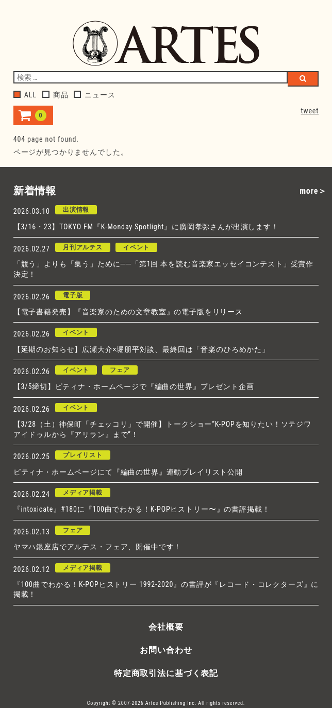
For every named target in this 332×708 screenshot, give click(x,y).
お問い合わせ (166, 650)
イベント (136, 247)
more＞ (313, 191)
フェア (120, 370)
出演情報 (76, 209)
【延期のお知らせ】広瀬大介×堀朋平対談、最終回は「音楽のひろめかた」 (141, 349)
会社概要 (165, 627)
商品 (55, 95)
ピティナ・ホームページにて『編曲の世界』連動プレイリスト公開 (128, 472)
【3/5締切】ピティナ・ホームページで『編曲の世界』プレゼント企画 (133, 386)
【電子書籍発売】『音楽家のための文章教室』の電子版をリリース (128, 312)
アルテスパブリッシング (166, 43)
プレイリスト (83, 455)
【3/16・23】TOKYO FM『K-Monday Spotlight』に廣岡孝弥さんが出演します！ (146, 227)
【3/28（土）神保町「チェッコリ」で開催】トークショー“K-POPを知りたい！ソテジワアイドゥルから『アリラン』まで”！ (162, 429)
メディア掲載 (83, 492)
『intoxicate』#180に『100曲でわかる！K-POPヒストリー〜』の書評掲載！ (141, 509)
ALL (25, 95)
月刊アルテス (83, 247)
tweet (310, 111)
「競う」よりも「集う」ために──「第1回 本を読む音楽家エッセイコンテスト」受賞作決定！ (163, 269)
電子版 (73, 295)
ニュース (94, 95)
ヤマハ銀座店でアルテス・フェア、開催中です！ (97, 547)
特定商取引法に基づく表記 (166, 673)
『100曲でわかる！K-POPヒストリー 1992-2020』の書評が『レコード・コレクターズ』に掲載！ (166, 589)
